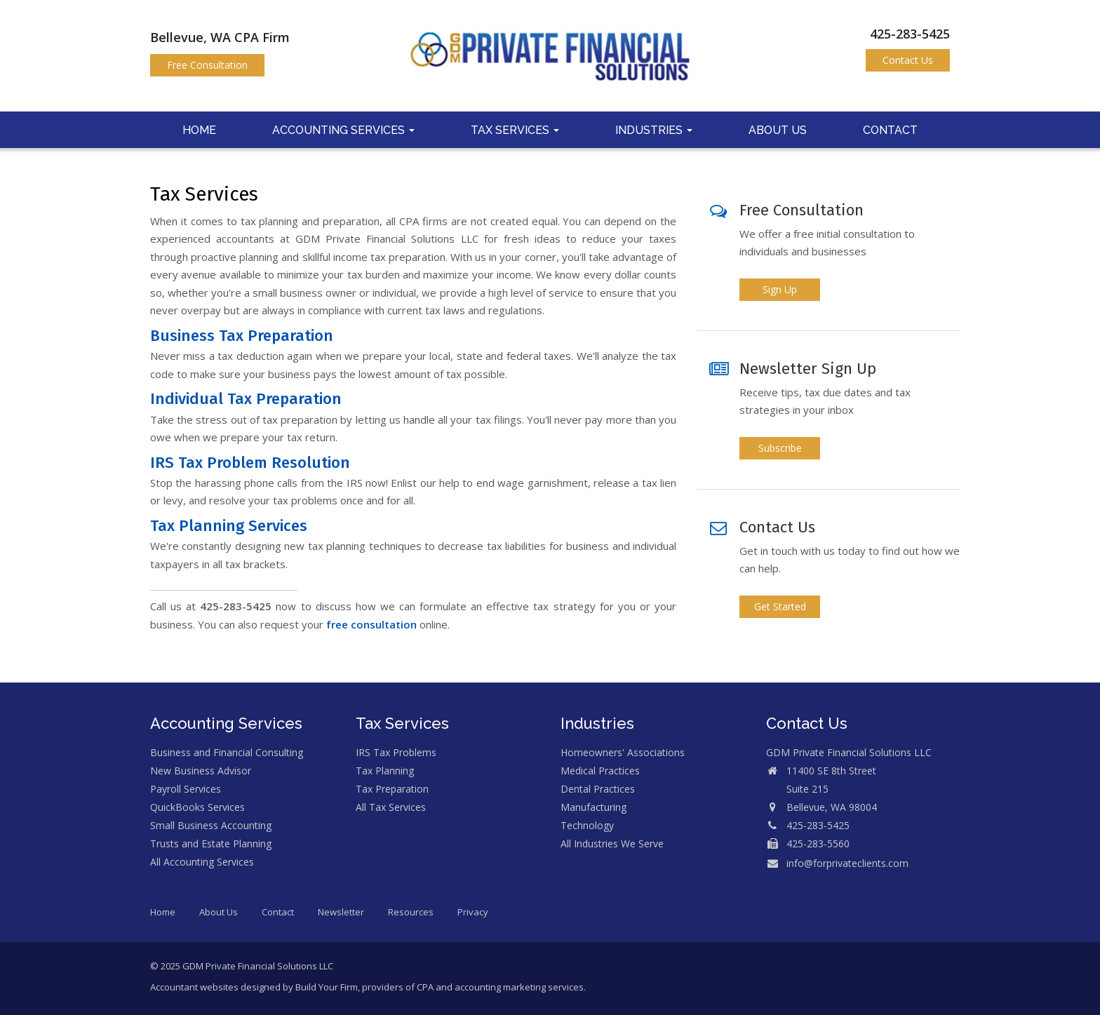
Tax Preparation (392, 788)
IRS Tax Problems (396, 752)
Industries (653, 130)
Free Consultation (207, 65)
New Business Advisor (200, 770)
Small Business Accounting (210, 825)
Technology (587, 825)
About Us (778, 130)
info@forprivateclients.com (847, 863)
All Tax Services (391, 807)
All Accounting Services (202, 861)
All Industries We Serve (612, 843)
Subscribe (780, 448)
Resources (411, 912)
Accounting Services (343, 130)
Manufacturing (593, 807)
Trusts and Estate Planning (210, 843)
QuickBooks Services (197, 807)
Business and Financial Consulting (226, 752)
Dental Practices (598, 788)
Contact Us (908, 60)
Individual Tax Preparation (246, 398)
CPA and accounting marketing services (500, 987)
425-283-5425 (910, 33)
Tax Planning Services (228, 525)
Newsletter (341, 912)
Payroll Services (185, 788)
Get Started (780, 606)
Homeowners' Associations (623, 752)
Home (199, 130)
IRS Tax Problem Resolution (250, 462)
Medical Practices (600, 770)
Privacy (472, 912)
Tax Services (515, 130)
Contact (890, 130)
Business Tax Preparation (241, 335)
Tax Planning (385, 770)
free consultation (371, 624)
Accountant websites (194, 987)
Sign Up (780, 289)
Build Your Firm (326, 987)
